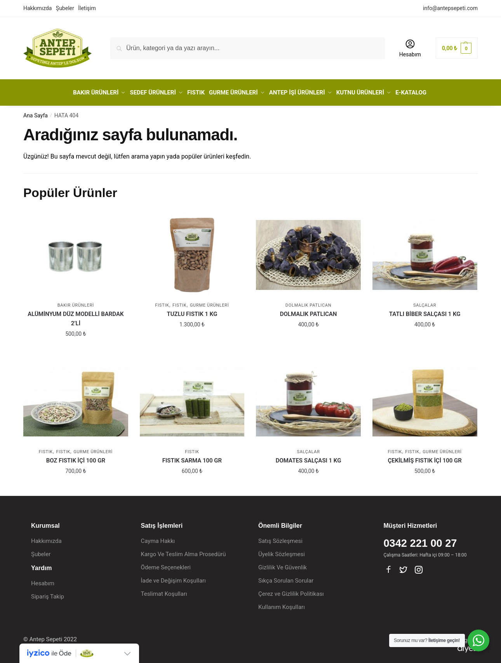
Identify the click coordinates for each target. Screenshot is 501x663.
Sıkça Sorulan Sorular (285, 577)
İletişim (87, 8)
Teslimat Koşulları (164, 591)
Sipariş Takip (47, 593)
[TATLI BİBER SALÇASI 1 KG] (424, 252)
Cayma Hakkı (158, 538)
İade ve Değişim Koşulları (173, 577)
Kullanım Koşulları (281, 604)
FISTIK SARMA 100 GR (192, 457)
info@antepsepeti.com (450, 8)
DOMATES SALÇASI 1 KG (308, 457)
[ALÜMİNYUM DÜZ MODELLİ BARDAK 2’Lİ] (75, 252)
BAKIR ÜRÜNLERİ (75, 302)
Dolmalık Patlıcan (308, 302)
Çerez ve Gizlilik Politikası (291, 591)
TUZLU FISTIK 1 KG (192, 311)
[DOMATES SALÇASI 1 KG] (308, 398)
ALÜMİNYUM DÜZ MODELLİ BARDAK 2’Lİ (76, 316)
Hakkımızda (37, 8)
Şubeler (65, 8)
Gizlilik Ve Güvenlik (282, 564)
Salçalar (424, 302)
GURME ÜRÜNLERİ (209, 302)
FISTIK (162, 302)
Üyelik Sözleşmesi (281, 551)
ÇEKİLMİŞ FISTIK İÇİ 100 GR (425, 457)
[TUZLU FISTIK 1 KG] (192, 252)
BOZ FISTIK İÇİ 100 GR (75, 457)
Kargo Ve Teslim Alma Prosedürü (183, 551)
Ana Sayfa (35, 113)
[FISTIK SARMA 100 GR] (192, 398)
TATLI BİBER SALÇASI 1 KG (425, 311)
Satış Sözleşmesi (280, 538)
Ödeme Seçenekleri (166, 564)
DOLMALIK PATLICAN (308, 311)
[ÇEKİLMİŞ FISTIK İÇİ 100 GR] (424, 398)
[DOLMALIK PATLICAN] (308, 252)
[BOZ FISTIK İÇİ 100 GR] (75, 398)
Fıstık (179, 302)
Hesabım (410, 48)
